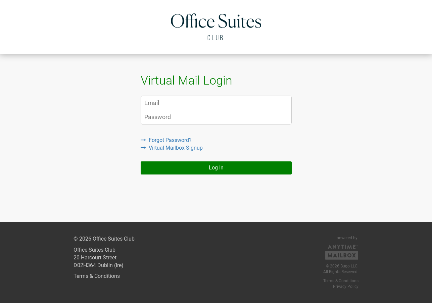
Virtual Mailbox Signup (172, 148)
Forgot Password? (166, 140)
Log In (216, 167)
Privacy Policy (345, 286)
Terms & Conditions (97, 276)
